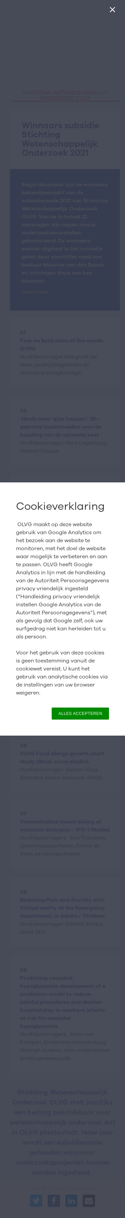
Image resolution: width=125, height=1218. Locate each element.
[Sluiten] (113, 11)
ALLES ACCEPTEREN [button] (80, 713)
